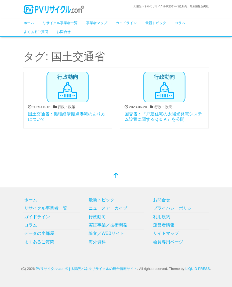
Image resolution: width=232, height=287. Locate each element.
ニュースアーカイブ (108, 208)
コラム (180, 23)
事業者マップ (96, 23)
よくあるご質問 (36, 32)
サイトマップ (166, 233)
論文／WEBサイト (106, 233)
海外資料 (97, 242)
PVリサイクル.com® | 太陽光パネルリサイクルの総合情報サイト (86, 269)
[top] (116, 176)
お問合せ (64, 32)
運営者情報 (164, 225)
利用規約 (161, 216)
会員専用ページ (168, 242)
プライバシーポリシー (174, 208)
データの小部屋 (39, 233)
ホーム (29, 23)
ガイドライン (126, 23)
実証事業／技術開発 (108, 225)
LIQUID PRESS (197, 269)
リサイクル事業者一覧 (60, 23)
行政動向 (97, 216)
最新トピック (155, 23)
